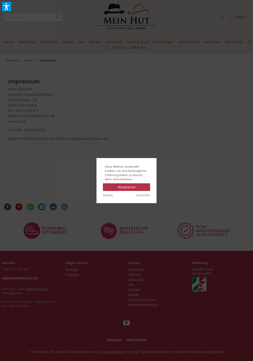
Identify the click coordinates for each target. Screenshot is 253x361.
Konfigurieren (143, 194)
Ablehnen (108, 194)
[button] (6, 6)
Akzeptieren (127, 187)
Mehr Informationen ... (120, 179)
